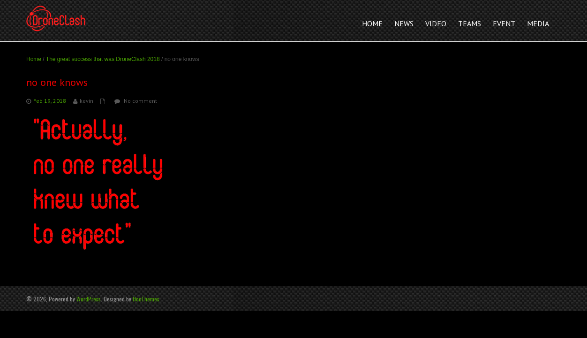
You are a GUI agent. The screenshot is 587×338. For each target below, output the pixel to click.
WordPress (88, 299)
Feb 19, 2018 (49, 100)
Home (33, 59)
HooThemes (146, 299)
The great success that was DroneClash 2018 (103, 59)
